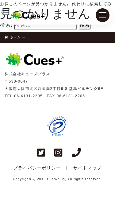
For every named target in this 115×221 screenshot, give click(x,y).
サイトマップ (87, 167)
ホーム (14, 37)
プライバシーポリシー (37, 167)
